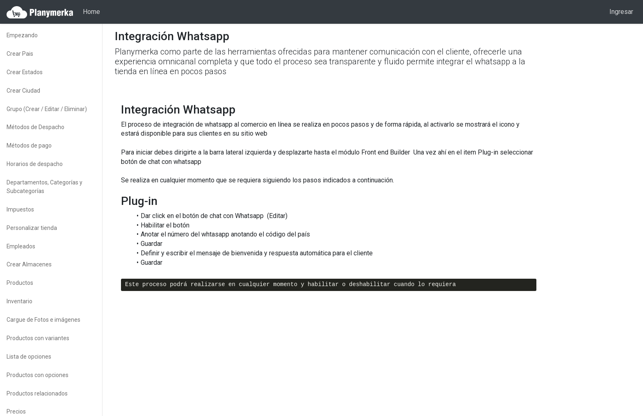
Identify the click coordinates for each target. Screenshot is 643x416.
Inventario (19, 301)
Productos (20, 283)
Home (91, 12)
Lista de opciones (29, 356)
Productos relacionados (37, 393)
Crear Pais (20, 53)
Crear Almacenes (29, 264)
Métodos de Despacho (35, 127)
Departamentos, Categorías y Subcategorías (44, 186)
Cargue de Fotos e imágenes (43, 319)
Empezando (22, 35)
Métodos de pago (29, 145)
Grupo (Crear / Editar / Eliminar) (47, 109)
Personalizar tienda (32, 228)
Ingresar (621, 12)
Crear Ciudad (23, 90)
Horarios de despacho (35, 164)
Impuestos (20, 209)
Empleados (21, 246)
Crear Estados (25, 72)
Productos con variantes (38, 338)
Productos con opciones (37, 375)
